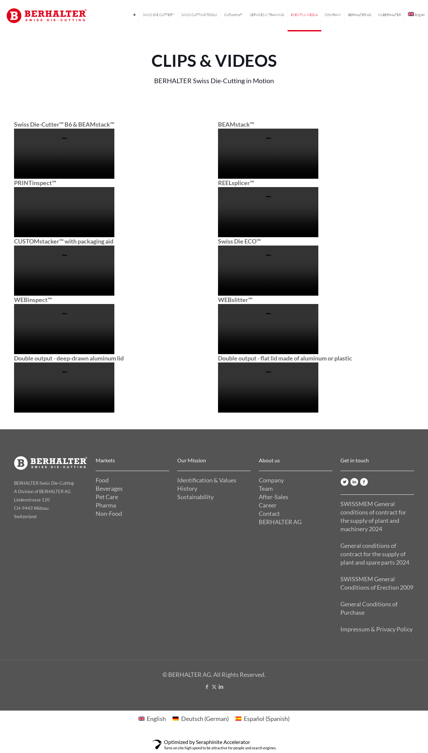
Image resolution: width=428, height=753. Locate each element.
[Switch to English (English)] (152, 718)
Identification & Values (206, 480)
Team (266, 488)
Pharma (106, 505)
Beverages (109, 488)
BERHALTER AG (280, 521)
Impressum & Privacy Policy (376, 629)
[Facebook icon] (207, 687)
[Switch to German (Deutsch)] (200, 718)
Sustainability (195, 496)
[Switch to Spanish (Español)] (262, 718)
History (187, 488)
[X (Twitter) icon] (214, 687)
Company (271, 480)
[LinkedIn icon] (221, 687)
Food (102, 480)
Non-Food (109, 513)
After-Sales (273, 496)
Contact (269, 513)
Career (268, 505)
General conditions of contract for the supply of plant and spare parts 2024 (374, 554)
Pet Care (107, 496)
